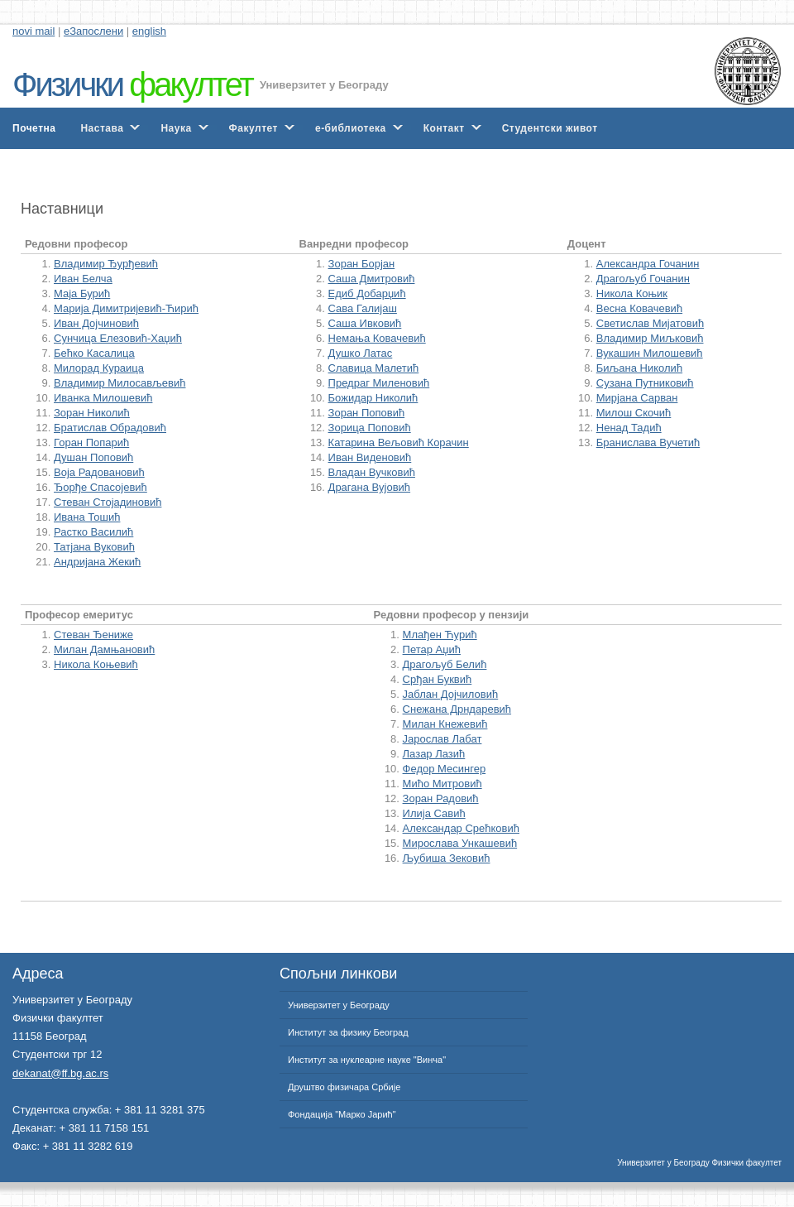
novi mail (33, 31)
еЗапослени (93, 31)
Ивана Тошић (87, 517)
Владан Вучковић (371, 472)
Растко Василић (93, 532)
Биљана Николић (639, 368)
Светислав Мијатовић (650, 323)
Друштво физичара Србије (344, 1087)
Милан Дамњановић (104, 649)
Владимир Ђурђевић (106, 263)
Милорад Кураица (99, 368)
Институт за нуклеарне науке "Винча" (367, 1060)
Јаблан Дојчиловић (451, 694)
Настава (101, 128)
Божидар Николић (373, 398)
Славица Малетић (373, 368)
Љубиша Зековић (446, 858)
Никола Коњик (631, 293)
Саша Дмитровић (371, 278)
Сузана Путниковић (645, 383)
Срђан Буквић (437, 679)
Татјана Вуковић (94, 547)
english (149, 31)
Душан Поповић (93, 457)
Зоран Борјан (361, 263)
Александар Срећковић (461, 828)
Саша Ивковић (365, 323)
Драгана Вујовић (369, 487)
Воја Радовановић (99, 472)
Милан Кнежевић (445, 724)
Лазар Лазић (434, 754)
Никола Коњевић (96, 664)
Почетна (33, 128)
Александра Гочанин (648, 263)
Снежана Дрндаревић (457, 709)
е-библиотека (350, 128)
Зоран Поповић (366, 412)
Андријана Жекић (97, 561)
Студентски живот (550, 128)
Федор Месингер (444, 768)
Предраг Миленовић (379, 383)
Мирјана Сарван (637, 398)
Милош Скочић (634, 412)
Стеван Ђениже (93, 634)
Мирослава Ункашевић (460, 843)
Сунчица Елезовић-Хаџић (118, 338)
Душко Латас (360, 353)
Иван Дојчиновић (96, 323)
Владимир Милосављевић (119, 383)
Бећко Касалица (94, 353)
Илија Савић (434, 813)
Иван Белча (83, 278)
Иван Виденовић (370, 457)
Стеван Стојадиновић (107, 502)
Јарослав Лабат (442, 739)
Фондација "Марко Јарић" (342, 1114)
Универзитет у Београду (324, 85)
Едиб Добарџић (367, 293)
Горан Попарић (91, 442)
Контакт (444, 128)
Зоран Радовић (441, 798)
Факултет (253, 128)
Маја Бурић (82, 293)
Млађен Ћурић (440, 634)
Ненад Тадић (629, 427)
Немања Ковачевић (377, 338)
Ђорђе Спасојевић (100, 487)
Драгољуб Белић (445, 664)
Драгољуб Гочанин (643, 278)
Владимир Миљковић (650, 338)
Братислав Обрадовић (110, 427)
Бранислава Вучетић (648, 442)
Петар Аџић (432, 649)
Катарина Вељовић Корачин (398, 442)
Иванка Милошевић (103, 398)
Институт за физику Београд (348, 1032)
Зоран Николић (92, 412)
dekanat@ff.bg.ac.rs (60, 1073)
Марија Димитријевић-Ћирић (126, 308)
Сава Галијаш (362, 308)
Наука (175, 128)
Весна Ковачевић (639, 308)
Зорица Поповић (369, 427)
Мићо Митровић (442, 783)
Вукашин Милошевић (649, 353)
